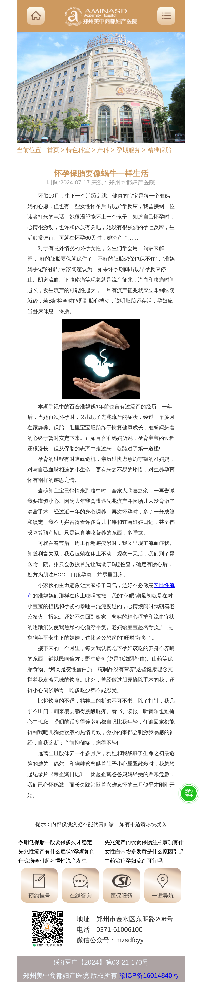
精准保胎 (159, 150)
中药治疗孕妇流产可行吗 (134, 862)
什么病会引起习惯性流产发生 (52, 862)
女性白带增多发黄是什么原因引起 (144, 852)
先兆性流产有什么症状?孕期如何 (56, 852)
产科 (103, 150)
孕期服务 (128, 150)
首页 (53, 150)
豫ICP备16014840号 (149, 975)
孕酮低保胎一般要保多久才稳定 (55, 843)
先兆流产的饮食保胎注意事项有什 (144, 843)
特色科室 (78, 150)
